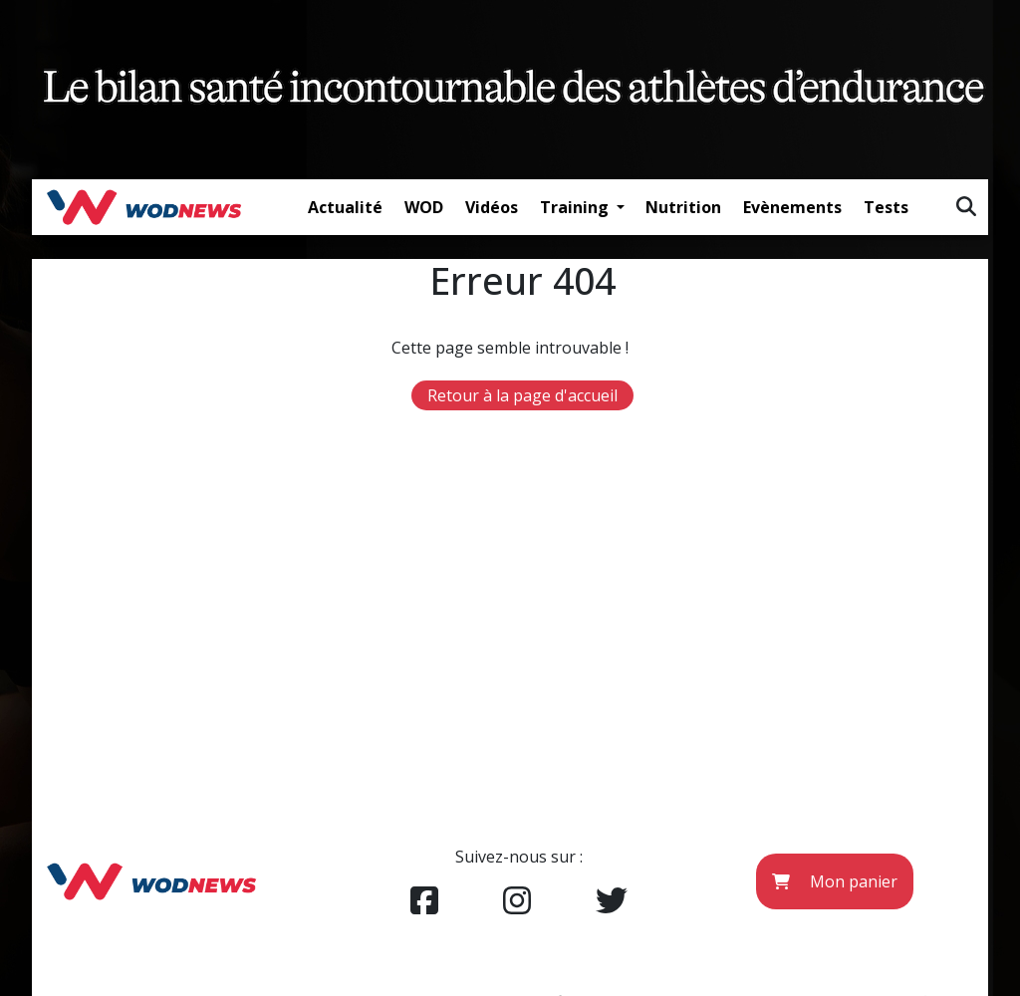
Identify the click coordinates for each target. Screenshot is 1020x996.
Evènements (792, 207)
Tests (886, 207)
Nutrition (683, 207)
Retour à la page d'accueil (522, 395)
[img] (966, 206)
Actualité (345, 207)
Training (576, 207)
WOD (423, 207)
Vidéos (491, 207)
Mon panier (834, 881)
